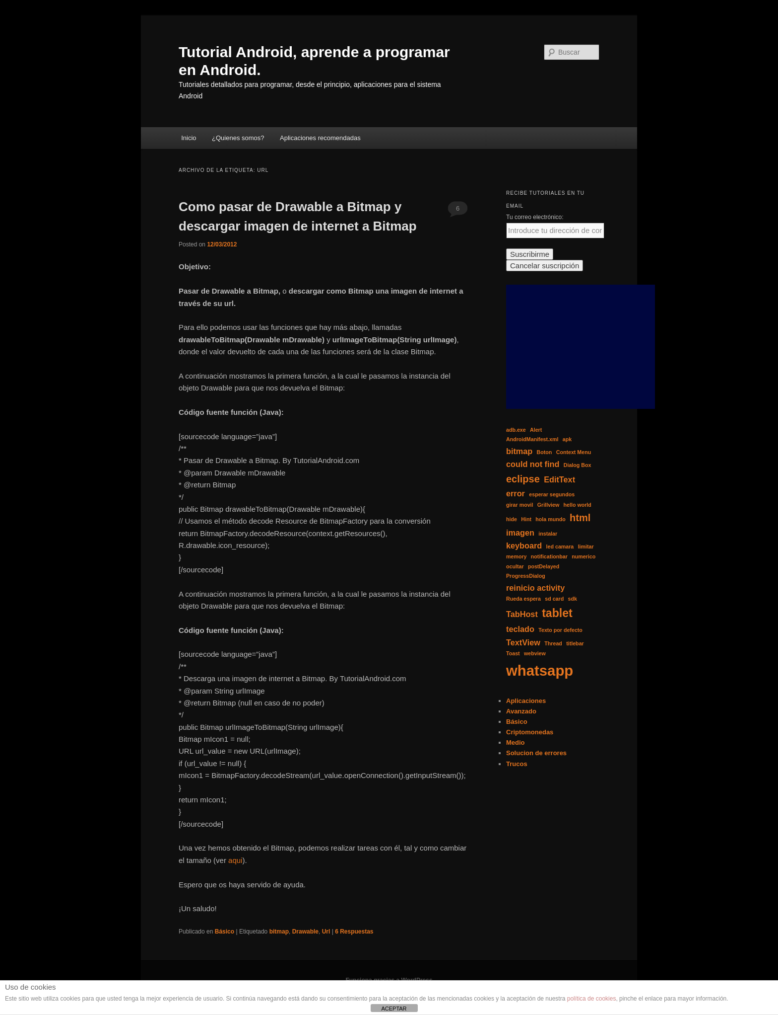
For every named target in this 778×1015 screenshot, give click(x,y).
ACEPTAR (393, 1009)
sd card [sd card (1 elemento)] (554, 599)
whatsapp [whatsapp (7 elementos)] (539, 670)
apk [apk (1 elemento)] (567, 439)
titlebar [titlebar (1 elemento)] (575, 643)
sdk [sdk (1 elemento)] (572, 599)
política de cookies (591, 998)
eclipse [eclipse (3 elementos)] (523, 478)
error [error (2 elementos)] (515, 493)
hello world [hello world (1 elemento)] (577, 505)
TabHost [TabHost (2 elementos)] (522, 614)
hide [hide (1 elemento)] (511, 519)
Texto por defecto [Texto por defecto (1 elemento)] (560, 630)
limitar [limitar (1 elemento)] (586, 546)
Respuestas (354, 931)
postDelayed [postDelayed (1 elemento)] (543, 566)
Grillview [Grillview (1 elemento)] (548, 505)
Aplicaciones (526, 700)
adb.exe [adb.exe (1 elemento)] (516, 430)
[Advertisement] (580, 347)
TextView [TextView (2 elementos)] (523, 642)
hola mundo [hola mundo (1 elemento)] (550, 519)
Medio (515, 742)
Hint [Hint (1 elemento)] (526, 519)
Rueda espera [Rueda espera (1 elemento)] (523, 599)
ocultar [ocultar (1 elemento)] (515, 566)
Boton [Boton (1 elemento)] (544, 452)
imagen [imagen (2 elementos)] (520, 532)
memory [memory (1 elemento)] (516, 556)
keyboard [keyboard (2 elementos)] (524, 545)
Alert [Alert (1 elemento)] (536, 430)
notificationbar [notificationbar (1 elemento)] (549, 556)
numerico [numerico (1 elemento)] (583, 556)
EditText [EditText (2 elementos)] (559, 479)
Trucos (516, 764)
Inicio (188, 138)
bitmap (279, 931)
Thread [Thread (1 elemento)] (553, 643)
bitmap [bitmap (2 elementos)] (519, 451)
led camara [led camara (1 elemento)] (560, 546)
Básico (224, 931)
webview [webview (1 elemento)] (535, 653)
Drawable (305, 931)
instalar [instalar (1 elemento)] (547, 534)
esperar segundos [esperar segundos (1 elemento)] (552, 494)
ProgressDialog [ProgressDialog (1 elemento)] (525, 576)
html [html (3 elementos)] (580, 517)
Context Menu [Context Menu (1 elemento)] (573, 452)
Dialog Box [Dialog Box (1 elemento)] (577, 465)
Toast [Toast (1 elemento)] (513, 653)
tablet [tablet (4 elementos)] (557, 613)
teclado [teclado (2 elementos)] (520, 629)
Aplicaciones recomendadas (320, 138)
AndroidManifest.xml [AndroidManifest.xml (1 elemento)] (532, 439)
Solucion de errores (536, 753)
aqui (235, 860)
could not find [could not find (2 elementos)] (532, 464)
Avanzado (521, 711)
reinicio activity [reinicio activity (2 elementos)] (535, 587)
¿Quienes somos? (238, 138)
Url (326, 931)
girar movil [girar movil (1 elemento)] (519, 505)
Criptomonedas (529, 732)
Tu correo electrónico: (535, 217)
